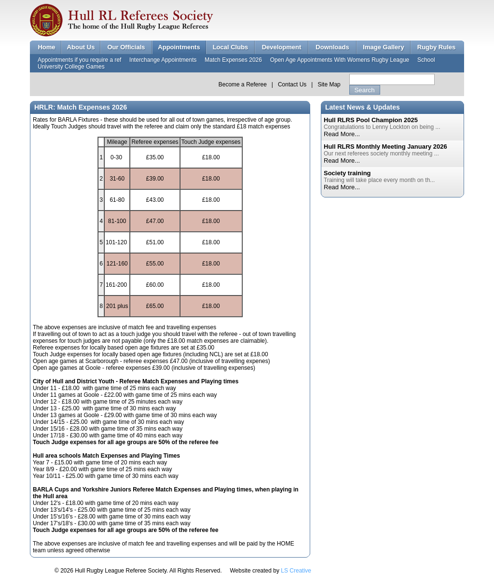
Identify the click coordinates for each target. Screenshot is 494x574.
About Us (81, 47)
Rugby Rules (436, 47)
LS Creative (296, 570)
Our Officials (126, 47)
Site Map (328, 84)
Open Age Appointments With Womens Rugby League (340, 59)
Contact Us (292, 84)
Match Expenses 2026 (233, 59)
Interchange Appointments (162, 59)
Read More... (342, 134)
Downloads (332, 47)
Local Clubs (230, 47)
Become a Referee (243, 84)
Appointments (179, 47)
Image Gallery (383, 47)
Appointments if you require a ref (79, 59)
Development (282, 47)
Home (46, 47)
